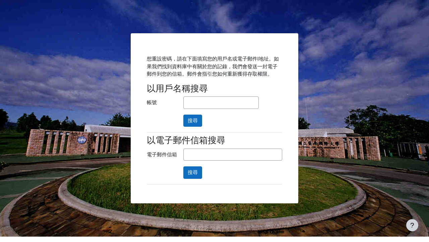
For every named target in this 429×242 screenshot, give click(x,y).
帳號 (152, 102)
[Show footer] (412, 225)
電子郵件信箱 (162, 155)
